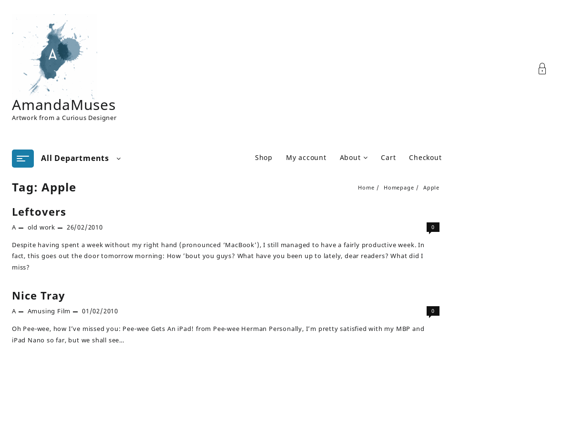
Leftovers (39, 211)
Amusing (42, 311)
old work (41, 227)
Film (64, 311)
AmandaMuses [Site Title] (64, 104)
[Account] (547, 69)
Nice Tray (38, 295)
